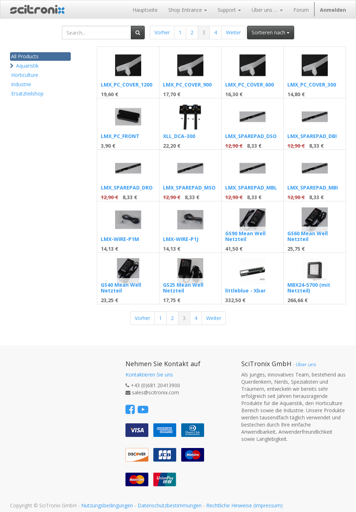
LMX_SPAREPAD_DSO (251, 136)
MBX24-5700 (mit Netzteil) (308, 287)
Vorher (162, 32)
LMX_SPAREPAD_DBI (312, 136)
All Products (25, 56)
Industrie (21, 84)
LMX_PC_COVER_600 (249, 84)
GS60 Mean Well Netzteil (307, 236)
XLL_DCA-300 (179, 136)
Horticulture (24, 75)
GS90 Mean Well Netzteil (245, 236)
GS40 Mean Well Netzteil (121, 287)
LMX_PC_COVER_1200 (126, 84)
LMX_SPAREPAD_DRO (127, 187)
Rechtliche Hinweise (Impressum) (244, 505)
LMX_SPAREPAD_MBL (251, 187)
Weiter (233, 32)
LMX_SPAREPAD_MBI (312, 187)
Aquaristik (27, 65)
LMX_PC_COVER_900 (187, 84)
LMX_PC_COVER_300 (311, 84)
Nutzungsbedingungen (107, 505)
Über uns (306, 364)
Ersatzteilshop (27, 93)
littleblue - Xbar (245, 290)
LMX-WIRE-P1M (120, 239)
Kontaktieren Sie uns (149, 374)
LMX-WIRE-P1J (180, 239)
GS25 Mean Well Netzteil (183, 287)
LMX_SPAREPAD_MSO (189, 187)
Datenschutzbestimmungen (170, 505)
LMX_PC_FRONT (120, 136)
